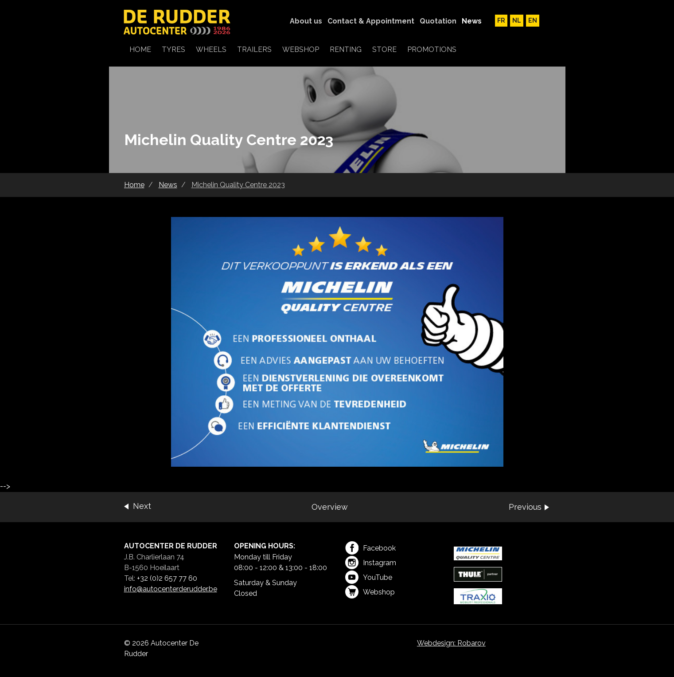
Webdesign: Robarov (451, 643)
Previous (525, 507)
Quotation (438, 21)
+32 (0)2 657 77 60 (167, 578)
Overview (330, 507)
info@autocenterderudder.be (170, 589)
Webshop (370, 591)
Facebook (370, 548)
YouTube (368, 577)
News (472, 21)
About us (306, 21)
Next (142, 506)
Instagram (370, 562)
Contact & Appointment (370, 21)
